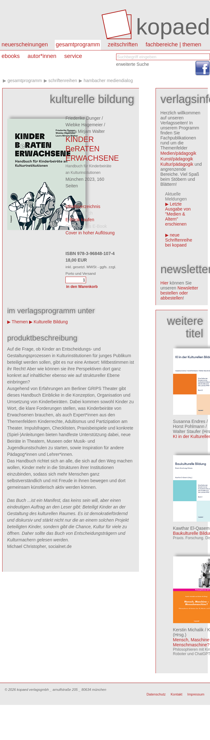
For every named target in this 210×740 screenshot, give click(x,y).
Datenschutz (156, 694)
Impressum (195, 694)
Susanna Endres (189, 421)
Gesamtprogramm (78, 44)
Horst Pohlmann (188, 426)
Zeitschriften (123, 44)
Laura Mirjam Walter (85, 131)
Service (73, 56)
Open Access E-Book (86, 226)
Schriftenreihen (62, 80)
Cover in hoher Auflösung (90, 232)
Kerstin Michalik (188, 629)
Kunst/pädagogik (177, 158)
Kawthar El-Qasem (191, 528)
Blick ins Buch (79, 213)
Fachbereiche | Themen (173, 44)
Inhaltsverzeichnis (82, 206)
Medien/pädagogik (178, 153)
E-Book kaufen (79, 219)
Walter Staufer (187, 431)
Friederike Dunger (82, 118)
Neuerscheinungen (25, 44)
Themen (20, 321)
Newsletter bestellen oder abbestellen (179, 292)
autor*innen (42, 56)
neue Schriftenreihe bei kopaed (178, 240)
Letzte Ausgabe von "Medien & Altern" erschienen (178, 214)
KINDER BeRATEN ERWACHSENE (92, 148)
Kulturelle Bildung (50, 321)
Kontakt (176, 694)
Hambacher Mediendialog (108, 80)
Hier (165, 282)
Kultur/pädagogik (177, 164)
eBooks (11, 56)
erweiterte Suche (132, 64)
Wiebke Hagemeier (84, 124)
